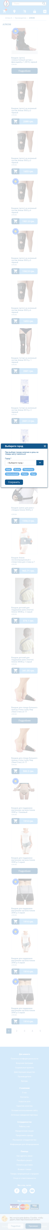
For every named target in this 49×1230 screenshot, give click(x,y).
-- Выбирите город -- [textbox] (15, 574)
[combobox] (24, 574)
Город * (8, 570)
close (45, 557)
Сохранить (14, 593)
